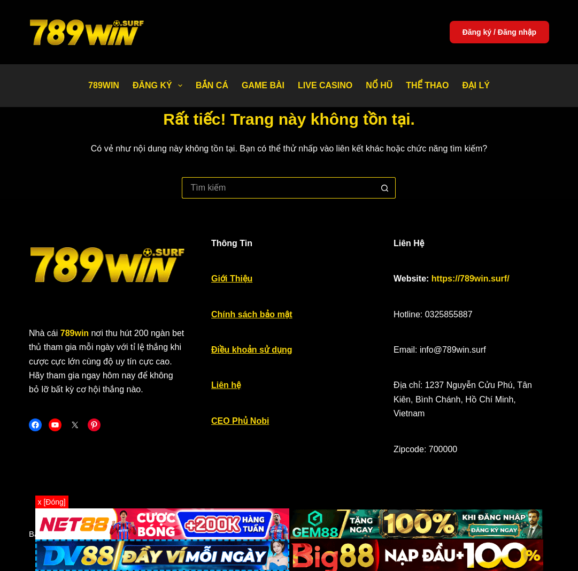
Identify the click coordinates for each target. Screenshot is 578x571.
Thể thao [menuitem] (427, 85)
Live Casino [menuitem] (325, 85)
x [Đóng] (52, 502)
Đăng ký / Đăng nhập (499, 32)
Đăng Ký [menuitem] (160, 85)
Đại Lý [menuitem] (476, 85)
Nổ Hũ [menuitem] (379, 85)
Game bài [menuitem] (263, 85)
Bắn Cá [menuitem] (212, 85)
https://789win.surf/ (470, 278)
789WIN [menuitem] (103, 85)
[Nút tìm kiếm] (385, 188)
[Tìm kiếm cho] (278, 188)
